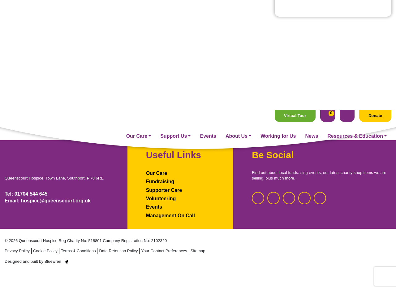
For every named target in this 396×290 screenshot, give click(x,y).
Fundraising (160, 181)
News (311, 25)
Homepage (198, 93)
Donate (375, 5)
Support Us (173, 25)
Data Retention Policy (118, 251)
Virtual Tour (295, 5)
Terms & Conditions (78, 251)
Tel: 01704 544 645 (26, 194)
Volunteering (161, 198)
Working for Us (278, 25)
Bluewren (56, 261)
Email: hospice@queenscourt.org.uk (48, 200)
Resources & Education (355, 25)
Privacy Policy (17, 251)
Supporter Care (164, 190)
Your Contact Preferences (164, 251)
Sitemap (198, 251)
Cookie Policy (45, 251)
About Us (237, 25)
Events (208, 25)
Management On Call (170, 215)
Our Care (136, 25)
